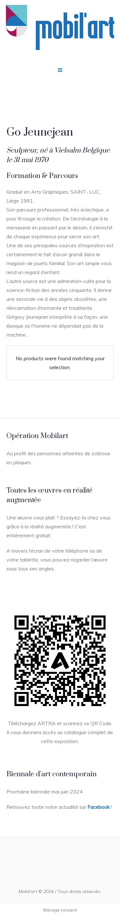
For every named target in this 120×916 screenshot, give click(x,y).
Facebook (98, 807)
